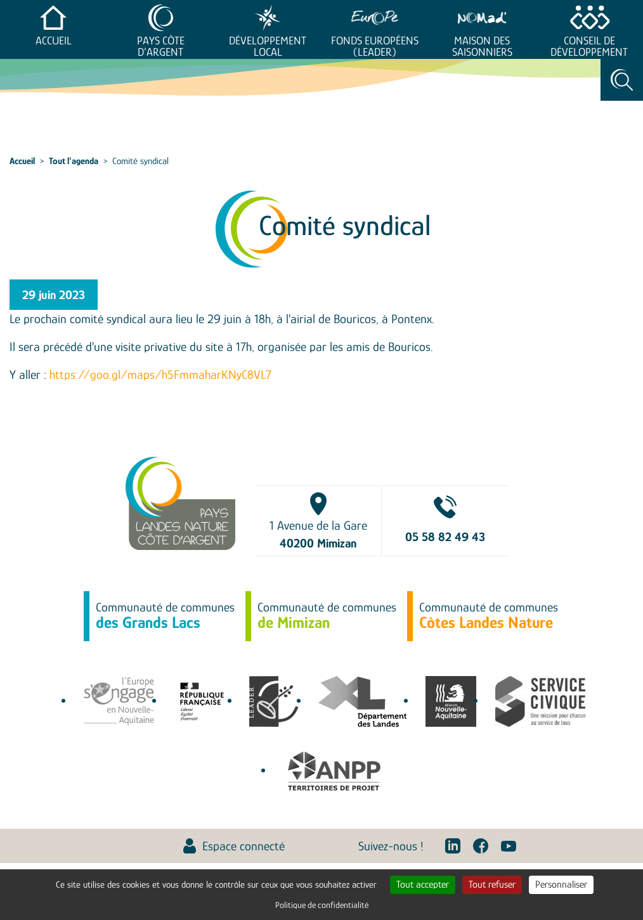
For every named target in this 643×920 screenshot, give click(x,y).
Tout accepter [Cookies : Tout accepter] (422, 884)
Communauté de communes (165, 616)
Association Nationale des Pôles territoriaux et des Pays (333, 771)
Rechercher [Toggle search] (622, 79)
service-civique (540, 701)
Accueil (54, 40)
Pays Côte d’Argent (161, 46)
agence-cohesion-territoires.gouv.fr (202, 701)
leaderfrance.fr (274, 701)
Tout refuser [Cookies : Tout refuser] (492, 884)
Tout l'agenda (73, 160)
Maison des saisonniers (482, 46)
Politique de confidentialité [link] (321, 905)
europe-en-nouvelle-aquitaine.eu (119, 701)
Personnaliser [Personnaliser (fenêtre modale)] (561, 884)
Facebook (480, 845)
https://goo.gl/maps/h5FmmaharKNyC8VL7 (160, 374)
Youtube (508, 845)
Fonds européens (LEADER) (375, 46)
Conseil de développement (589, 46)
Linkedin (452, 845)
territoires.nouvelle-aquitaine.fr (451, 701)
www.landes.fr (362, 701)
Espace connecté (243, 846)
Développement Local (267, 46)
